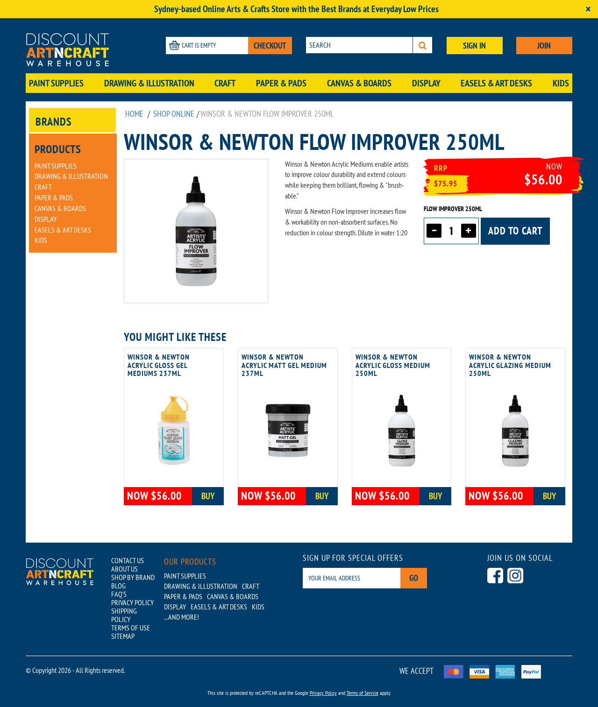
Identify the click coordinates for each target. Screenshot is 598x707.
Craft (224, 83)
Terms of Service (362, 692)
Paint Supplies (56, 83)
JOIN (544, 45)
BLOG (118, 585)
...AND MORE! (181, 617)
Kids (561, 83)
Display (426, 83)
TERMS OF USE (130, 627)
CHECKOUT (270, 45)
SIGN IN (474, 45)
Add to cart (515, 230)
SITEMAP (123, 636)
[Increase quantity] (468, 231)
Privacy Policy (323, 692)
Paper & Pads (281, 83)
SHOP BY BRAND (133, 577)
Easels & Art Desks (496, 83)
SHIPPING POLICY (124, 615)
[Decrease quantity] (434, 231)
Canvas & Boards (359, 83)
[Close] (588, 9)
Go (413, 578)
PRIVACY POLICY (132, 602)
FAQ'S (119, 594)
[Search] (422, 45)
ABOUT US (124, 568)
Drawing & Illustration (149, 83)
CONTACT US (127, 560)
